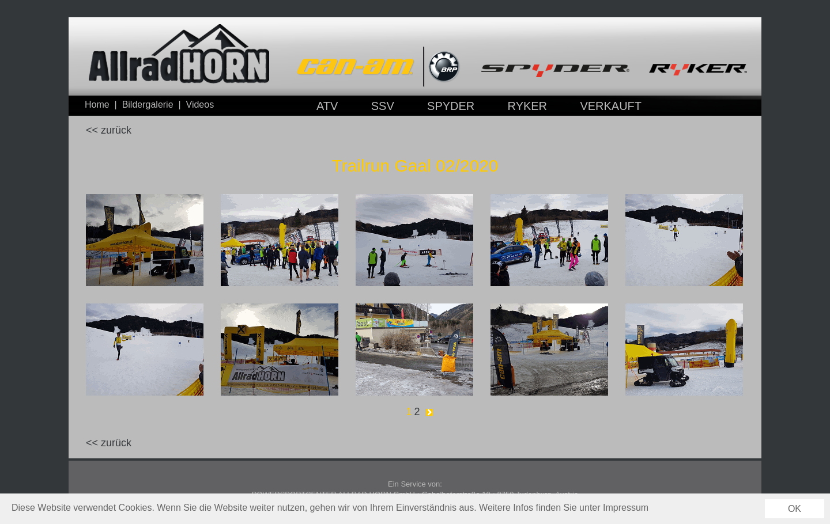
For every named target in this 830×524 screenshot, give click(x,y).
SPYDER (450, 106)
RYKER (528, 106)
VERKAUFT (611, 106)
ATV (327, 106)
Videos (200, 104)
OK (794, 509)
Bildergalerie (147, 104)
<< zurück (108, 130)
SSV (382, 106)
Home (97, 104)
